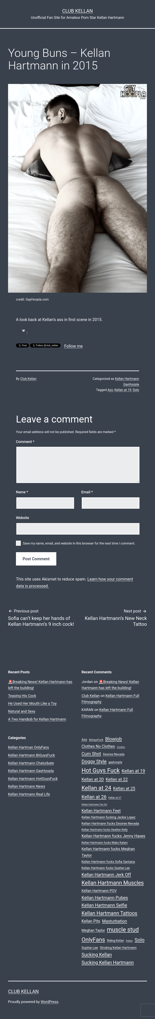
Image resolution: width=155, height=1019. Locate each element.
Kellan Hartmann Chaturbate (31, 763)
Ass (110, 390)
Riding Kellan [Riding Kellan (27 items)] (115, 940)
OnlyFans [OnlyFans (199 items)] (93, 939)
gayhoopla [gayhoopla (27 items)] (115, 762)
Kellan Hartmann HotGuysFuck (33, 778)
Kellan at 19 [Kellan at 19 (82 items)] (133, 770)
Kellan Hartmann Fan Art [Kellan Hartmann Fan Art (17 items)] (94, 804)
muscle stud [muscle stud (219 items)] (123, 929)
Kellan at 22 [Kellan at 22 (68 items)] (117, 779)
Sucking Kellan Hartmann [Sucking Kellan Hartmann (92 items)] (108, 962)
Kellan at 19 (122, 390)
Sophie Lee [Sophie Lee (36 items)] (90, 948)
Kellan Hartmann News (26, 786)
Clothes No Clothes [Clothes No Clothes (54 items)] (98, 746)
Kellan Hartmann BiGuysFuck (31, 755)
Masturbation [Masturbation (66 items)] (114, 921)
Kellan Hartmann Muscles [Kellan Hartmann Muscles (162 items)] (113, 883)
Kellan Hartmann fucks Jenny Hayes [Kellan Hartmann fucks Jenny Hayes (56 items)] (113, 836)
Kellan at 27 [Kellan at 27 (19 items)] (114, 797)
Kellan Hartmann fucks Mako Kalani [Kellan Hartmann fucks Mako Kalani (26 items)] (105, 842)
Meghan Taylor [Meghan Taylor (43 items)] (93, 930)
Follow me (73, 346)
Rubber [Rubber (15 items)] (129, 941)
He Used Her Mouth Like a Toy (32, 703)
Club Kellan (77, 11)
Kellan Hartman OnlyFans (28, 747)
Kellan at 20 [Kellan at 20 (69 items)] (93, 779)
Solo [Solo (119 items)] (140, 940)
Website (22, 518)
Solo (136, 390)
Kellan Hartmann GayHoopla (31, 771)
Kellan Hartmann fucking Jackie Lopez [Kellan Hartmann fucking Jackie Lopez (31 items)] (108, 817)
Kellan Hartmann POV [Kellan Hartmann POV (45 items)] (99, 891)
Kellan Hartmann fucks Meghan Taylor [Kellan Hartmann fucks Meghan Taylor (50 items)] (108, 852)
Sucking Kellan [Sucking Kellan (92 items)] (97, 955)
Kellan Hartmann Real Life (29, 794)
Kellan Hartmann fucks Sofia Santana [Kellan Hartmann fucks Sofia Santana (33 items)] (108, 862)
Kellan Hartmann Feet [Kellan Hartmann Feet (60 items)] (101, 810)
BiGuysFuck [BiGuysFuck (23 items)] (96, 739)
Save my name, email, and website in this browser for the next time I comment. (79, 543)
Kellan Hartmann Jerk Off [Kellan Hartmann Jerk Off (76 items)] (106, 874)
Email (87, 492)
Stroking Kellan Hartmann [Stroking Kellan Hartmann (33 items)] (118, 948)
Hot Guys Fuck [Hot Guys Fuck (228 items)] (101, 770)
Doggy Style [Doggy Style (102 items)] (94, 761)
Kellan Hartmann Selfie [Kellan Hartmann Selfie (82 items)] (104, 905)
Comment (25, 442)
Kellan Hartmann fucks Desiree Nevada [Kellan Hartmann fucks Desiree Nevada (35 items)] (110, 823)
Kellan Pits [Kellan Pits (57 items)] (91, 921)
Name (22, 492)
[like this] (23, 330)
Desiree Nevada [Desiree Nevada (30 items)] (114, 754)
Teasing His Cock (22, 696)
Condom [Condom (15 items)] (121, 747)
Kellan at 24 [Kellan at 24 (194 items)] (96, 788)
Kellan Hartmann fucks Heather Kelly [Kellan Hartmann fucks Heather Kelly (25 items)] (105, 829)
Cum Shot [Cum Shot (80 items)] (91, 753)
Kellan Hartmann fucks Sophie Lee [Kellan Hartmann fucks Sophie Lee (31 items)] (106, 868)
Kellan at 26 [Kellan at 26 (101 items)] (94, 797)
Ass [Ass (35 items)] (84, 739)
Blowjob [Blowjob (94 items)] (113, 739)
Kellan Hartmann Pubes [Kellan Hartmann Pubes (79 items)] (105, 897)
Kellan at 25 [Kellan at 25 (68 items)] (124, 788)
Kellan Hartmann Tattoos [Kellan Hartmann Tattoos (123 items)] (109, 913)
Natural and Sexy (21, 711)
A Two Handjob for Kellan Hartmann (37, 719)
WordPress (49, 1002)
